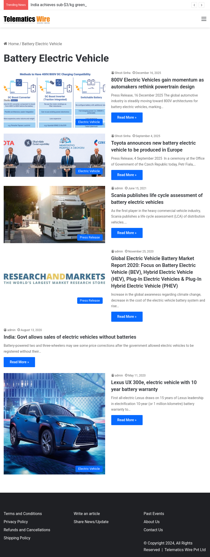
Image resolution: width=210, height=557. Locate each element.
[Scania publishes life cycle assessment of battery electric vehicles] (54, 214)
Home (11, 44)
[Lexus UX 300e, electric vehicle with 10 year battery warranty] (54, 424)
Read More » (126, 117)
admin (119, 188)
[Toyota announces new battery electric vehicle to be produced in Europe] (54, 155)
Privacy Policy (16, 521)
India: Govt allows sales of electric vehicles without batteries (70, 337)
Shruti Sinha (123, 73)
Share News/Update (91, 521)
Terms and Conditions (23, 513)
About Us (152, 521)
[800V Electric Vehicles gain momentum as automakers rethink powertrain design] (54, 99)
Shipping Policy (17, 538)
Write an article (87, 513)
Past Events (154, 513)
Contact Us (153, 530)
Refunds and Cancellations (27, 530)
